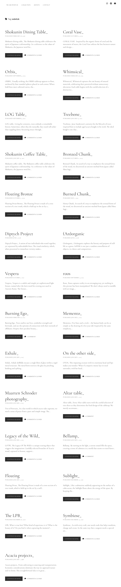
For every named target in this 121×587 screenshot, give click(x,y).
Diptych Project (19, 231)
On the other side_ (79, 351)
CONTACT (46, 5)
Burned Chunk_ (77, 191)
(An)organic (73, 231)
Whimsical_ (73, 69)
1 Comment (32, 334)
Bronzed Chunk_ (77, 152)
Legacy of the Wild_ (22, 433)
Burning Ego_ (16, 311)
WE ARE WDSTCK (12, 5)
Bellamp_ (71, 433)
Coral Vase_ (73, 29)
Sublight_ (71, 473)
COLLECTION (25, 5)
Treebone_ (72, 112)
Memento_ (72, 311)
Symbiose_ (72, 513)
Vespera (12, 271)
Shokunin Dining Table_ (26, 29)
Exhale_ (11, 351)
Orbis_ (11, 69)
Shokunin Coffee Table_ (26, 152)
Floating (12, 473)
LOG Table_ (16, 112)
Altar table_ (73, 390)
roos (66, 271)
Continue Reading (15, 53)
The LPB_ (13, 513)
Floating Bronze (19, 191)
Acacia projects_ (19, 553)
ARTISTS (37, 5)
